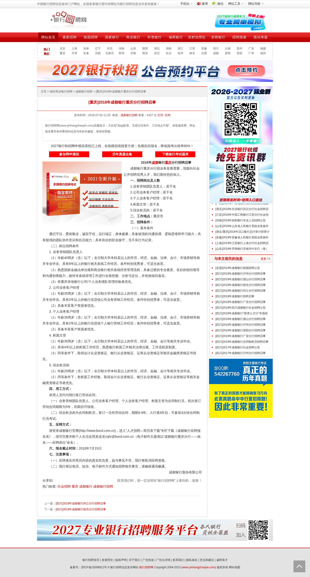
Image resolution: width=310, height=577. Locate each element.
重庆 (62, 53)
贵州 (239, 48)
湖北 (157, 48)
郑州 (121, 53)
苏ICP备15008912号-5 (95, 567)
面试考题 (261, 37)
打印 (160, 115)
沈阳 (98, 53)
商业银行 (133, 37)
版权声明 (121, 560)
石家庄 (109, 53)
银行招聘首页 (90, 560)
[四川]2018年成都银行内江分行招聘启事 (81, 503)
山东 (133, 48)
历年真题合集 (122, 154)
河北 (110, 48)
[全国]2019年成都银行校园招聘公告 (237, 268)
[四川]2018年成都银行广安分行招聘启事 (240, 302)
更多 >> (265, 258)
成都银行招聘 (83, 91)
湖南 (169, 48)
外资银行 (154, 37)
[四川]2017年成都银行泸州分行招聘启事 (240, 353)
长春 (86, 53)
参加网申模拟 (69, 154)
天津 (74, 53)
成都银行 (86, 486)
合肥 (204, 53)
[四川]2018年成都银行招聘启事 (234, 296)
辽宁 (98, 48)
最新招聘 (70, 37)
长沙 (169, 53)
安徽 (204, 48)
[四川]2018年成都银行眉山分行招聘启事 (240, 279)
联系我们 (178, 560)
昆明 (227, 53)
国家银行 (112, 37)
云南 (227, 48)
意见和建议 (207, 560)
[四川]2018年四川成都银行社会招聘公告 (240, 307)
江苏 (192, 48)
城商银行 (176, 37)
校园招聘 (91, 37)
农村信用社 (197, 37)
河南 (121, 48)
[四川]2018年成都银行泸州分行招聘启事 (240, 273)
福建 (263, 48)
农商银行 (218, 37)
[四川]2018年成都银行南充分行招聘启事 (81, 509)
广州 (251, 53)
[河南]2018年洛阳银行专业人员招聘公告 (240, 220)
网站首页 (48, 37)
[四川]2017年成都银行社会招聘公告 (237, 347)
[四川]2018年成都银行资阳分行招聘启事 (240, 330)
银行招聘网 (146, 567)
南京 (192, 53)
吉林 (86, 48)
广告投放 (148, 560)
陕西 (145, 48)
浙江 (180, 48)
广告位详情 (163, 560)
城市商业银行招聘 (61, 91)
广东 (251, 48)
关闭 (167, 115)
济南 (133, 53)
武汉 (157, 53)
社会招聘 (65, 486)
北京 (62, 48)
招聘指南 (239, 37)
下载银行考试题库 (175, 154)
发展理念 (107, 560)
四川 (216, 48)
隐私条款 (191, 560)
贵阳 (239, 53)
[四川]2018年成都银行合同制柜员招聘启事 (241, 341)
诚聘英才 (222, 560)
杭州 (180, 53)
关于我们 (134, 560)
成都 (216, 53)
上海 (74, 48)
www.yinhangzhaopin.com (198, 567)
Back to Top (299, 566)
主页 (43, 91)
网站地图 (234, 567)
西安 (145, 53)
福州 (263, 53)
